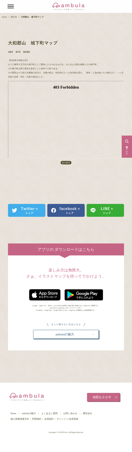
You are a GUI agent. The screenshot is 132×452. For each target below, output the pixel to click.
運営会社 (87, 413)
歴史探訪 (26, 52)
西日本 (14, 17)
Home (4, 17)
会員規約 (49, 419)
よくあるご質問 (49, 413)
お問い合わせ (70, 413)
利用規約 (36, 419)
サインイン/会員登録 (67, 419)
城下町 (18, 52)
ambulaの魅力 (29, 413)
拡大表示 (66, 163)
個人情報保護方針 (20, 419)
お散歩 (10, 52)
